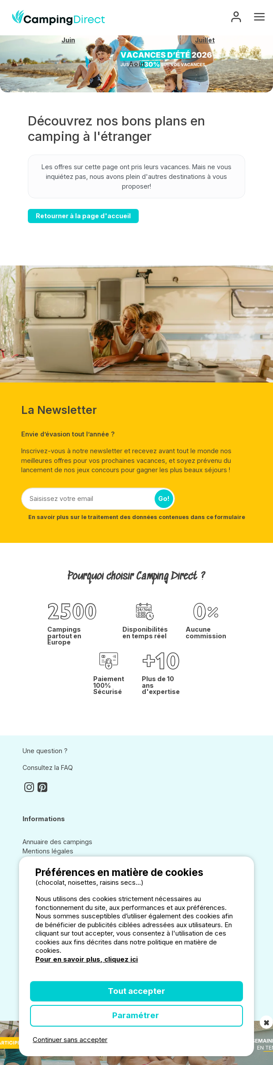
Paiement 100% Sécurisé (108, 685)
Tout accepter (136, 991)
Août (137, 64)
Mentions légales (48, 851)
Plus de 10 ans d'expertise (161, 685)
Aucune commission (206, 632)
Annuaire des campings (57, 841)
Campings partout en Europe (64, 635)
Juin (68, 40)
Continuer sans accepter (70, 1039)
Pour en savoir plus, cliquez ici (86, 959)
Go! (164, 498)
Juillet (205, 40)
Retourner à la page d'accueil (83, 216)
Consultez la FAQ (48, 767)
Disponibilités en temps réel (145, 632)
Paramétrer (136, 1015)
